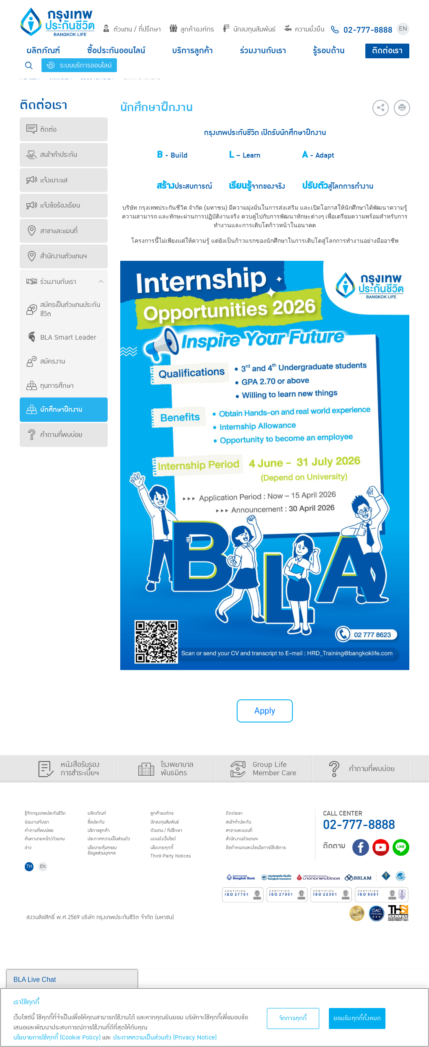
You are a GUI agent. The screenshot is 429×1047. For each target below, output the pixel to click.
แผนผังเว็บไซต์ (270, 847)
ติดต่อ (41, 129)
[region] (214, 1017)
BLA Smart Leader (61, 337)
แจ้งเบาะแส (46, 180)
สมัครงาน (45, 361)
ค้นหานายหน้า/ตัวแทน (54, 847)
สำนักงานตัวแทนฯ (56, 256)
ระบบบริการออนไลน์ (79, 65)
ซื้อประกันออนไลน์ (116, 50)
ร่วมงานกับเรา (263, 50)
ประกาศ (169, 847)
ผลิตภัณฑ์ (43, 50)
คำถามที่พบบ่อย (54, 434)
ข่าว (31, 857)
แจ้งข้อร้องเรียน (53, 205)
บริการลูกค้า (192, 50)
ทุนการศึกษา (50, 385)
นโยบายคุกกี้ (268, 857)
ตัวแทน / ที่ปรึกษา (132, 29)
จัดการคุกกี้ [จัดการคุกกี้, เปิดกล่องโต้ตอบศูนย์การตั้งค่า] (293, 1018)
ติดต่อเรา (387, 50)
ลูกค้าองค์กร (192, 29)
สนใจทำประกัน (51, 154)
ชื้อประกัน (151, 825)
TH (32, 943)
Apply (264, 711)
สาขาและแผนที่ (52, 231)
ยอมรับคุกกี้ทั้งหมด (357, 1018)
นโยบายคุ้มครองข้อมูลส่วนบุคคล (160, 861)
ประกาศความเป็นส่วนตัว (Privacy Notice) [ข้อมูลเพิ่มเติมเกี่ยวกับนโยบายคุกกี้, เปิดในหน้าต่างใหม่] (165, 1037)
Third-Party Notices (281, 868)
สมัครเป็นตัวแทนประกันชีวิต (63, 309)
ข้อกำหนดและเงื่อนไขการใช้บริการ (59, 926)
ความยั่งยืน (304, 29)
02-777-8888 (359, 825)
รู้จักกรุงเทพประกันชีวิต (54, 814)
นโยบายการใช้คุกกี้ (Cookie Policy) (57, 1037)
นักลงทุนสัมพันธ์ (249, 29)
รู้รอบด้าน (329, 50)
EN (403, 29)
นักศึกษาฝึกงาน (54, 409)
